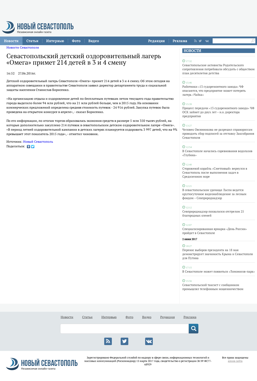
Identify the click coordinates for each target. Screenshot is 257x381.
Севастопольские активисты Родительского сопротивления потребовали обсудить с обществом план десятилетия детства (218, 69)
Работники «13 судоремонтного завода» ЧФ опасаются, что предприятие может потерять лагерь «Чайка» (214, 91)
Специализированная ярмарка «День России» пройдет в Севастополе (214, 231)
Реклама (180, 41)
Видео (93, 41)
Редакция (156, 41)
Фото (76, 41)
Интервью (55, 41)
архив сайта (235, 361)
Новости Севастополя (22, 47)
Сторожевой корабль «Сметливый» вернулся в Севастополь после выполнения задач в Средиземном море (214, 172)
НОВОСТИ (192, 50)
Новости (11, 41)
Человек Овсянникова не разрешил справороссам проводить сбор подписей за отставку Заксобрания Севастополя (218, 133)
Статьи (32, 41)
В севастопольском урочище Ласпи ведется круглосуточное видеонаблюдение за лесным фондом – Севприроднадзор (214, 194)
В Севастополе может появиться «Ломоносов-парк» (218, 271)
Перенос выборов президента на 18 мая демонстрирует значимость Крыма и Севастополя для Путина (217, 254)
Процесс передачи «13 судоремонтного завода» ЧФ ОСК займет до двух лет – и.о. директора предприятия (218, 112)
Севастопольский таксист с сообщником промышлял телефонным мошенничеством (212, 287)
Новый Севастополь (38, 141)
